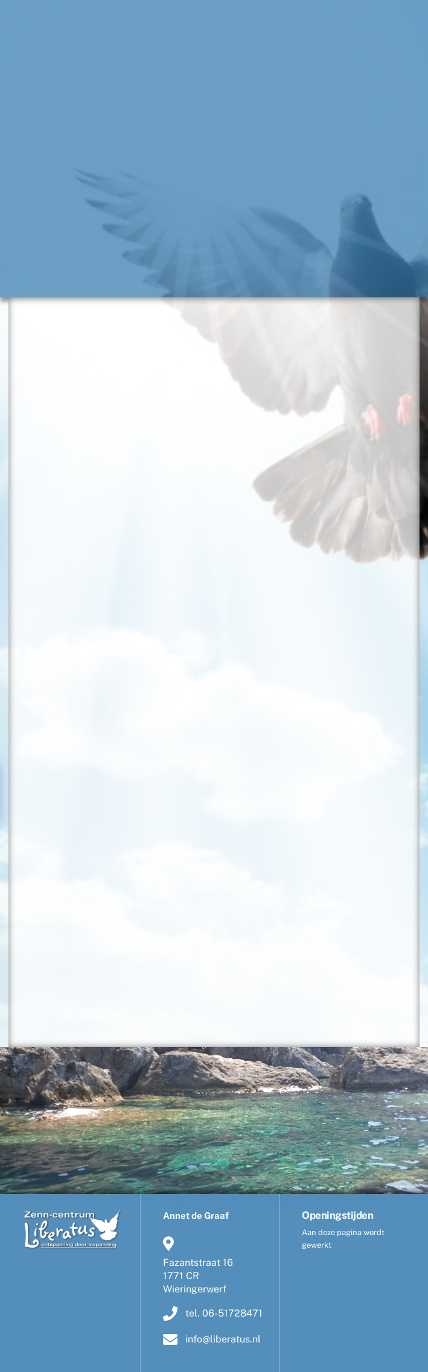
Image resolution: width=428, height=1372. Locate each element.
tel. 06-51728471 (213, 1312)
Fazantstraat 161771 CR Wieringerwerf (198, 1264)
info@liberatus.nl (212, 1339)
